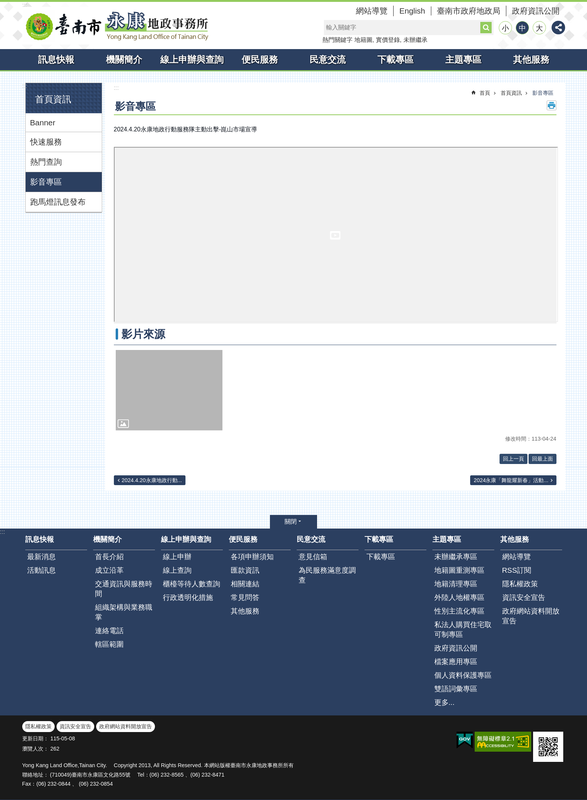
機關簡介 (124, 59)
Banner (42, 122)
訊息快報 (56, 59)
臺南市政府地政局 (468, 10)
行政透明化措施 (188, 597)
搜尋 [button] (486, 27)
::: (24, 5)
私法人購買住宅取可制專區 (463, 629)
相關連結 (245, 584)
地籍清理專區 (455, 584)
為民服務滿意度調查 (327, 575)
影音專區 (46, 181)
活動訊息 (41, 570)
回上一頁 (513, 459)
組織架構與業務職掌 (123, 612)
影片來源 (143, 334)
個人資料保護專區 (463, 675)
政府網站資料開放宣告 (530, 616)
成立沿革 (109, 570)
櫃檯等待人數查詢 (191, 584)
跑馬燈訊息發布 (58, 201)
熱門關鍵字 (337, 40)
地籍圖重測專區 (459, 570)
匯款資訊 (245, 570)
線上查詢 (177, 570)
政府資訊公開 (535, 10)
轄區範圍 (109, 644)
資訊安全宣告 (523, 597)
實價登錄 (388, 40)
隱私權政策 (520, 584)
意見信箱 (313, 557)
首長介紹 (109, 557)
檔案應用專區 (455, 662)
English (412, 10)
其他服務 (531, 59)
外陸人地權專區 (459, 597)
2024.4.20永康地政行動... (152, 480)
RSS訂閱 (516, 570)
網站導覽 (372, 10)
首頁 (485, 93)
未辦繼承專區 (455, 557)
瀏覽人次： (35, 749)
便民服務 (260, 59)
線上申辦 (177, 557)
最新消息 (41, 557)
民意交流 (328, 59)
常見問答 (245, 597)
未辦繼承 (415, 40)
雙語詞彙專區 (455, 689)
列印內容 (551, 105)
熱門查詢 (46, 161)
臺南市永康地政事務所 (116, 26)
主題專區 (463, 59)
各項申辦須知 (252, 557)
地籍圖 (363, 40)
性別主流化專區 (459, 611)
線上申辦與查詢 (192, 59)
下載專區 (395, 59)
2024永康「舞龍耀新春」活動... (511, 480)
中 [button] (522, 28)
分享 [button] (558, 27)
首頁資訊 (53, 99)
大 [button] (539, 28)
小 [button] (505, 28)
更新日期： (35, 738)
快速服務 (46, 141)
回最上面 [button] (542, 459)
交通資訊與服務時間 (123, 589)
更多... (444, 702)
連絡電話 (109, 631)
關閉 (291, 521)
